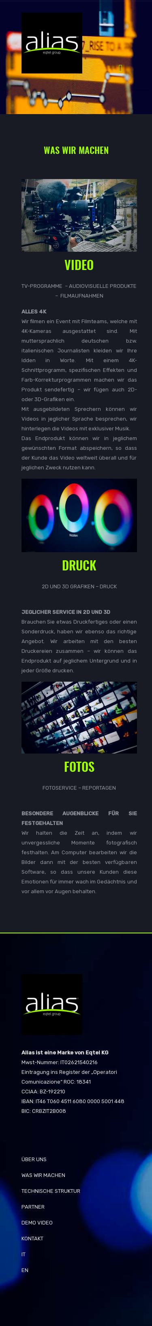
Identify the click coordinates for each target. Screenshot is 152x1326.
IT (23, 1254)
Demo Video (37, 1223)
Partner (33, 1207)
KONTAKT (32, 1238)
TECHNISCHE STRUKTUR (50, 1191)
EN (24, 1270)
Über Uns (34, 1159)
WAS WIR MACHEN (43, 1175)
